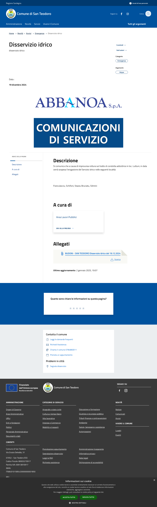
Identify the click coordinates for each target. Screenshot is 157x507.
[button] (78, 503)
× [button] (154, 480)
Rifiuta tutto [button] (88, 497)
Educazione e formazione (89, 409)
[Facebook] (120, 13)
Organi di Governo (13, 409)
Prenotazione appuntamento (54, 449)
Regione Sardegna (13, 3)
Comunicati (120, 413)
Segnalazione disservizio (53, 453)
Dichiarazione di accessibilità (91, 462)
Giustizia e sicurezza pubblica (91, 413)
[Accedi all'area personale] (138, 3)
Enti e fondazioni (13, 422)
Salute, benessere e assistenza (92, 427)
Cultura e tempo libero (52, 413)
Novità (20, 33)
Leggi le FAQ (48, 458)
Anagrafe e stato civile (52, 409)
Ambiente (83, 422)
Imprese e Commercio (52, 422)
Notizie (118, 409)
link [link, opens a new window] (102, 492)
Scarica (115, 259)
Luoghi (118, 430)
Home (11, 33)
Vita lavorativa (49, 418)
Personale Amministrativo (17, 431)
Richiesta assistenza (51, 462)
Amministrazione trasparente (91, 449)
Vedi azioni (122, 50)
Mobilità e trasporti (51, 427)
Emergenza (39, 33)
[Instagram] (126, 13)
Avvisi (28, 33)
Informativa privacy (87, 453)
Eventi (118, 435)
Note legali (83, 458)
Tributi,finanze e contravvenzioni (93, 418)
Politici (9, 427)
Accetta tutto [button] (69, 497)
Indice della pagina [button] (19, 156)
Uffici (8, 418)
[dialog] (78, 492)
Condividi (121, 45)
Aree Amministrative (15, 413)
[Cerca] (148, 14)
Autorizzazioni (85, 431)
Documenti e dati (13, 436)
